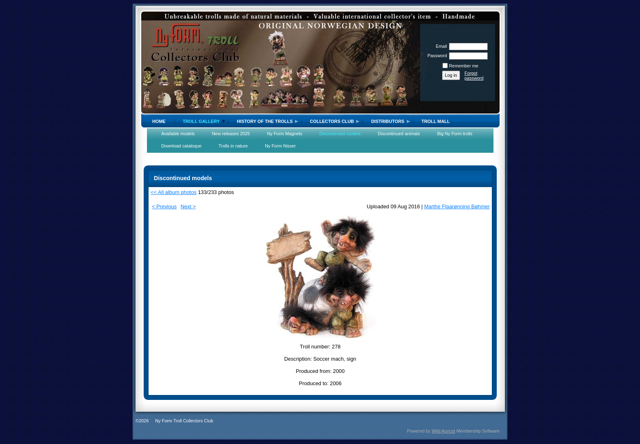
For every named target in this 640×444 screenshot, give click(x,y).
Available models (178, 133)
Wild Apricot (443, 430)
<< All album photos (173, 192)
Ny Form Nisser (280, 145)
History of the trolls (265, 121)
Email (440, 46)
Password (435, 55)
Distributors (387, 121)
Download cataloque (181, 145)
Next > (188, 206)
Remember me (463, 65)
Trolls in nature (233, 145)
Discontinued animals (399, 133)
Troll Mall (436, 121)
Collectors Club (332, 121)
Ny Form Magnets (284, 133)
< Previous (164, 206)
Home (159, 121)
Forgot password (474, 75)
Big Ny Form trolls (454, 133)
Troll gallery (201, 121)
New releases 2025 (231, 133)
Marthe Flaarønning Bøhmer (457, 206)
